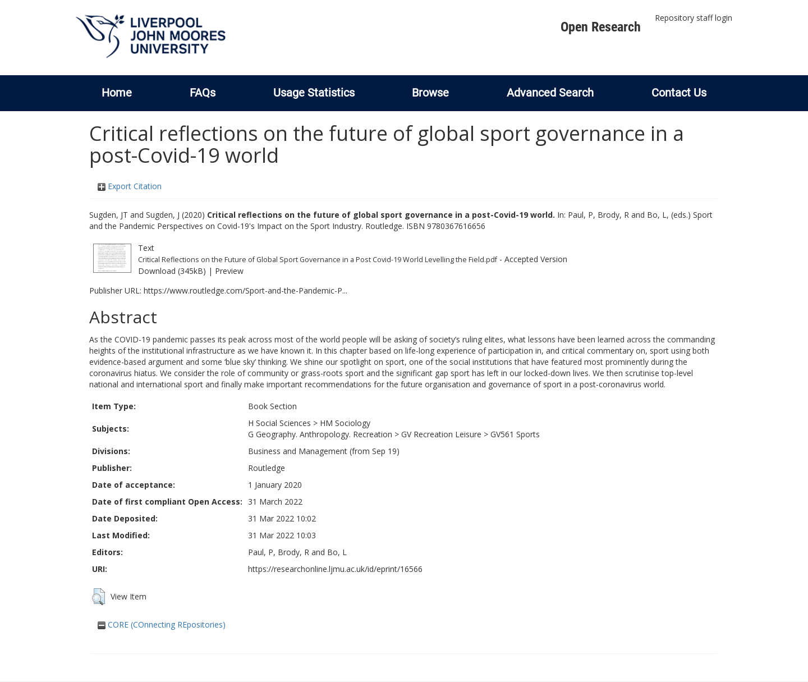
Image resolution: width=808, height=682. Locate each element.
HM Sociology (345, 423)
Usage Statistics (314, 92)
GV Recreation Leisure (441, 434)
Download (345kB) (172, 271)
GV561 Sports (515, 434)
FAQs (202, 92)
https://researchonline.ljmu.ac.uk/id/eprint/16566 (335, 569)
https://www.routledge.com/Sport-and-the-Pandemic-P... (245, 290)
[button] (98, 596)
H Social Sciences (279, 423)
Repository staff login (693, 17)
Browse (430, 92)
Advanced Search (550, 92)
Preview (229, 271)
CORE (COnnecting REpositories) (162, 624)
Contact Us (678, 92)
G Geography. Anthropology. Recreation (320, 434)
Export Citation (130, 186)
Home (117, 92)
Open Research (601, 27)
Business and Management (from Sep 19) (324, 451)
